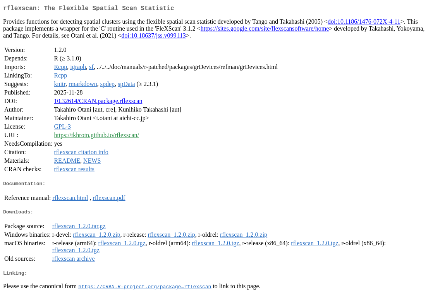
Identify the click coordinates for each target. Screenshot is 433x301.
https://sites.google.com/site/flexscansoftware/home (265, 30)
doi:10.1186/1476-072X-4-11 (364, 23)
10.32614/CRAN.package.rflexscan (98, 102)
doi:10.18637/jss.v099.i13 (153, 37)
